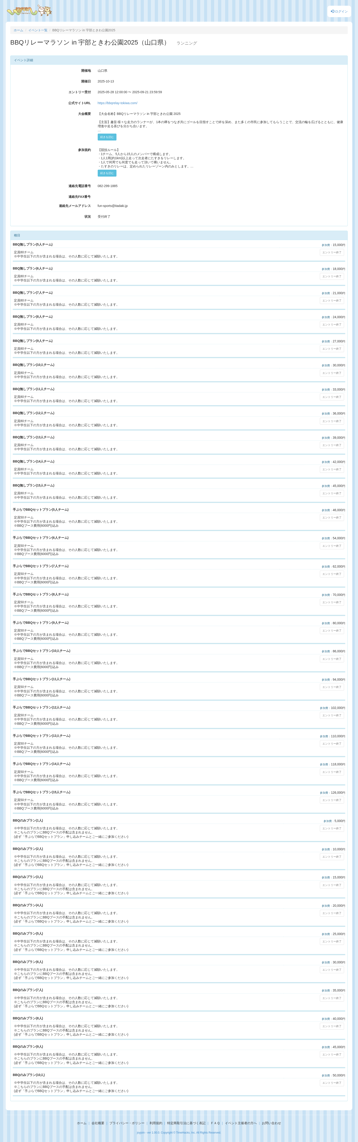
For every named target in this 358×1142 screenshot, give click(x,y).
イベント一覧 (37, 30)
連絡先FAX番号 (79, 196)
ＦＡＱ (215, 1123)
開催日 (86, 81)
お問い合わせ (271, 1123)
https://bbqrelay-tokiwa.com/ (117, 103)
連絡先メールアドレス (75, 206)
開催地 (86, 70)
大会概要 (84, 114)
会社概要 (98, 1123)
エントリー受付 (79, 92)
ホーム (18, 30)
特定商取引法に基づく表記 (186, 1123)
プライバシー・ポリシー (127, 1123)
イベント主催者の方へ (241, 1123)
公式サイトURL (79, 103)
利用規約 (156, 1123)
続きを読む (107, 137)
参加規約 (84, 150)
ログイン (339, 11)
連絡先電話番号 (79, 186)
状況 (87, 216)
